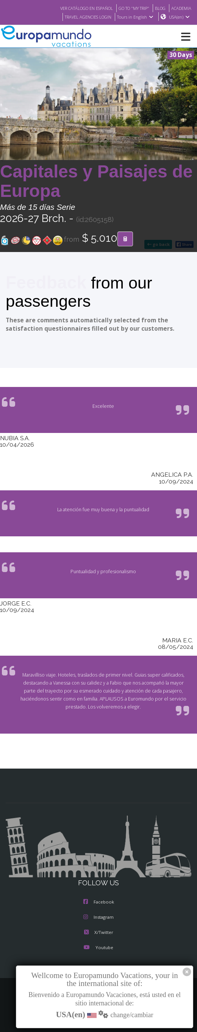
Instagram (98, 917)
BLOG (158, 8)
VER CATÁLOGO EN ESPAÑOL (77, 8)
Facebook (98, 902)
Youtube (98, 948)
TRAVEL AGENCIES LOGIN (84, 17)
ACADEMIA (180, 8)
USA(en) (179, 17)
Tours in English (134, 17)
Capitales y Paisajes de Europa (96, 181)
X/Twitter (98, 933)
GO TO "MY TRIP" (130, 8)
